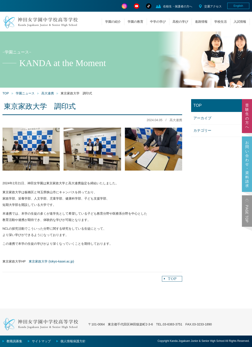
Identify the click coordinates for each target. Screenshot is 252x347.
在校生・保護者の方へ (177, 6)
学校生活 (220, 21)
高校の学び (180, 21)
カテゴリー (202, 130)
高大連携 (47, 93)
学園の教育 (135, 21)
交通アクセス (213, 6)
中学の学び (158, 21)
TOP (5, 93)
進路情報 (201, 21)
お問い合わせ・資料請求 (247, 164)
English (238, 5)
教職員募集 (14, 341)
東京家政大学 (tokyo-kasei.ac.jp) (51, 261)
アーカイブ (202, 118)
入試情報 (240, 21)
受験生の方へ (247, 116)
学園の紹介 (113, 21)
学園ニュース (25, 93)
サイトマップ (41, 341)
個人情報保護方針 (73, 341)
